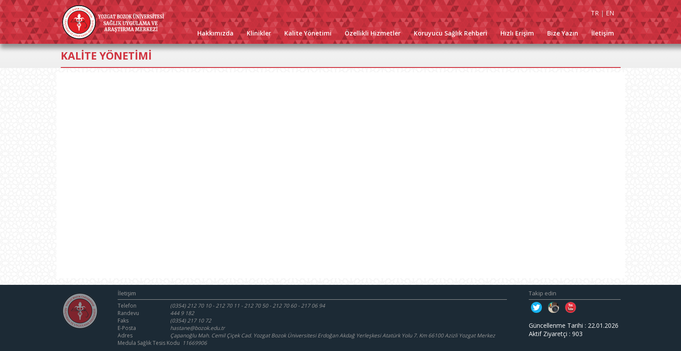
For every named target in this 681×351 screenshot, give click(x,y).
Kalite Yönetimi (308, 33)
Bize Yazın (562, 33)
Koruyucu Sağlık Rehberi (450, 33)
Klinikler (259, 33)
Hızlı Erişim (517, 33)
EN (610, 13)
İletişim (602, 33)
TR (595, 13)
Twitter (536, 307)
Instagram (553, 307)
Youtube (570, 307)
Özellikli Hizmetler (373, 33)
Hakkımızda (215, 33)
